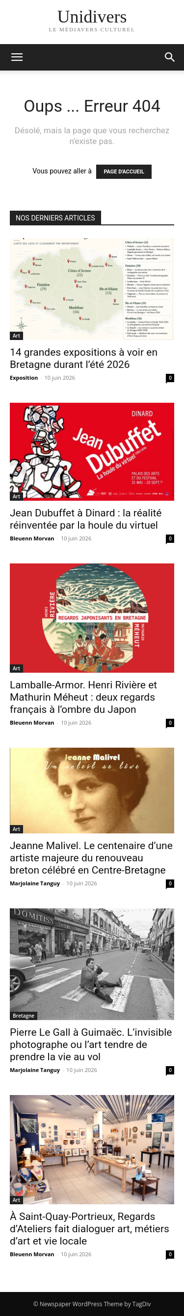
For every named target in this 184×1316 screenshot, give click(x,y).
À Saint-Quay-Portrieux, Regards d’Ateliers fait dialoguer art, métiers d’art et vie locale (89, 1229)
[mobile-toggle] (16, 57)
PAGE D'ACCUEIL (124, 172)
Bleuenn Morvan (32, 538)
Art (16, 335)
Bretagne (23, 1015)
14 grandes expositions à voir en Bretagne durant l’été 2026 (84, 358)
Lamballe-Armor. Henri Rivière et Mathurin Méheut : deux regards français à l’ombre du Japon (83, 697)
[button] (170, 57)
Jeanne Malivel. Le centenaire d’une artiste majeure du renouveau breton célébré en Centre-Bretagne (91, 858)
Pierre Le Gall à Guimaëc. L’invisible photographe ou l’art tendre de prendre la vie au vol (91, 1044)
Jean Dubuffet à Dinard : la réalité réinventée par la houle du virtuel (86, 519)
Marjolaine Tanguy (35, 883)
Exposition (24, 377)
